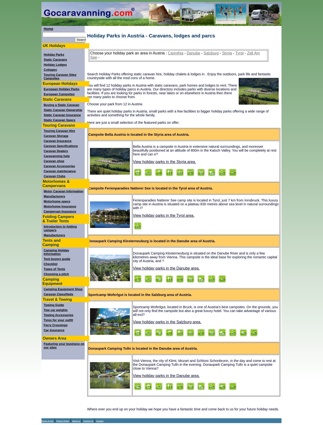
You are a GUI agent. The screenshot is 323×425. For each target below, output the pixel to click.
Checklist (51, 264)
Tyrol (239, 53)
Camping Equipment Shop (63, 289)
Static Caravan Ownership (63, 110)
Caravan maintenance (60, 171)
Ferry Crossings (55, 325)
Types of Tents (54, 269)
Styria (227, 53)
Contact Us (88, 421)
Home (48, 29)
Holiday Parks (54, 54)
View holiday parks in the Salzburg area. (167, 322)
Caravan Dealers (56, 151)
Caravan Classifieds (58, 294)
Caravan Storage (56, 136)
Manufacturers (54, 196)
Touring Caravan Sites (60, 75)
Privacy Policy (62, 421)
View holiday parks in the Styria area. (164, 162)
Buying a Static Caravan (61, 105)
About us (76, 421)
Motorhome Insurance (60, 206)
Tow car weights (56, 310)
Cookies (99, 421)
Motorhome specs (57, 201)
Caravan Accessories (59, 166)
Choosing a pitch (56, 274)
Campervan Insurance (60, 211)
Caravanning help (57, 156)
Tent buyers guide (57, 259)
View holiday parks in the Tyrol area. (163, 215)
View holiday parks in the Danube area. (166, 268)
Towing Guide (54, 305)
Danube (193, 53)
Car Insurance (54, 330)
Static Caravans (55, 59)
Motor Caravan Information (64, 191)
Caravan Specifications (61, 146)
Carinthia (175, 53)
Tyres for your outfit (58, 320)
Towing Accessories (58, 315)
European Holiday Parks (61, 89)
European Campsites (59, 94)
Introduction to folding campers (60, 228)
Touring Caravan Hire (59, 131)
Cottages (50, 69)
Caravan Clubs (55, 176)
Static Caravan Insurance (62, 115)
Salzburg (211, 53)
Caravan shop (54, 161)
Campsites (52, 78)
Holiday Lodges (55, 64)
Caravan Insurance (58, 141)
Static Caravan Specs (59, 120)
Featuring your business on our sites (64, 345)
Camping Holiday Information (56, 252)
